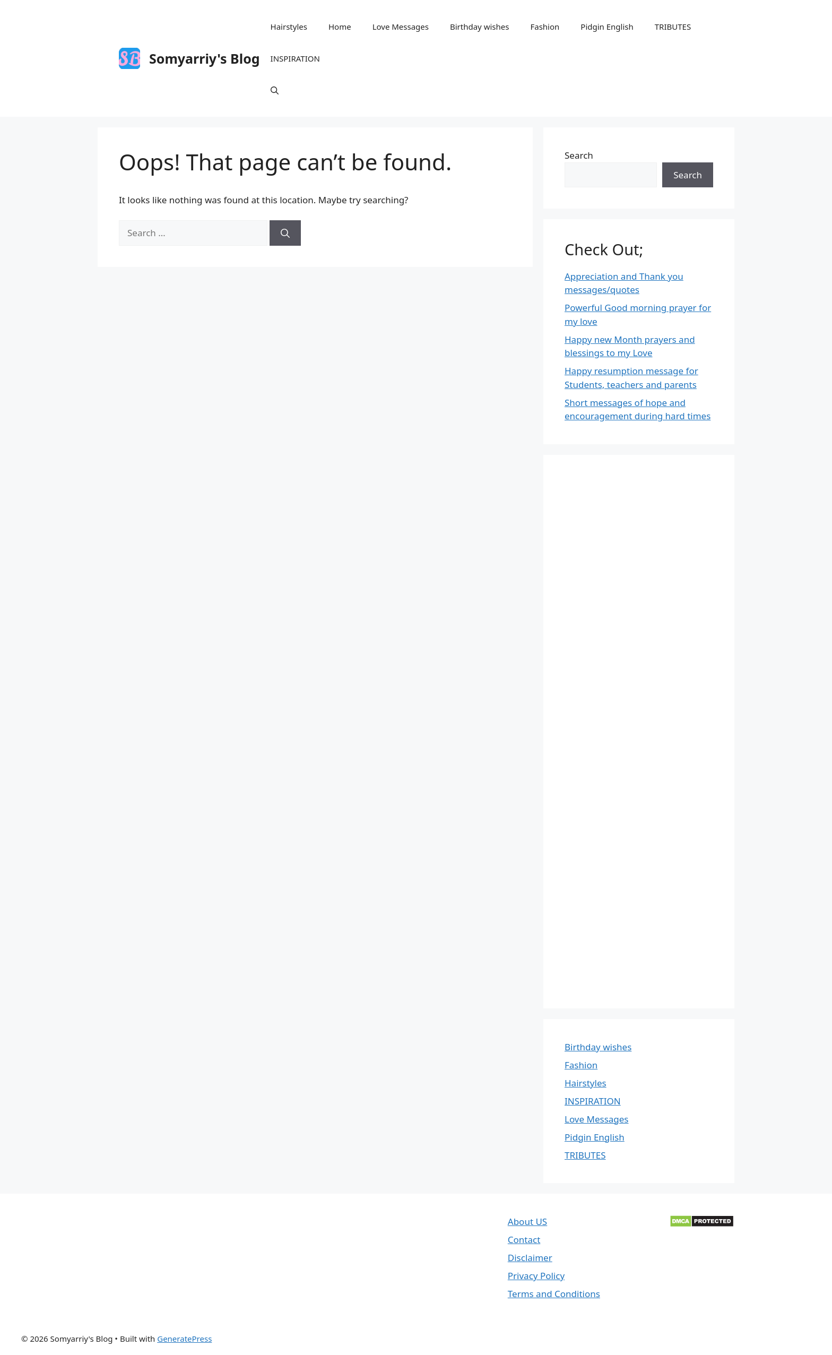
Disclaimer (530, 1258)
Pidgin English (606, 26)
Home (339, 26)
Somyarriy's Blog (204, 58)
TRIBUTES (673, 26)
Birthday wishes (479, 26)
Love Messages (400, 26)
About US (527, 1221)
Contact (524, 1239)
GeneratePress (184, 1338)
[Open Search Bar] (274, 90)
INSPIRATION (295, 58)
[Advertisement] (639, 731)
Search (579, 155)
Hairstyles (289, 26)
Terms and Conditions (554, 1294)
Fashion (544, 26)
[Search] (285, 233)
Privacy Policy (536, 1276)
